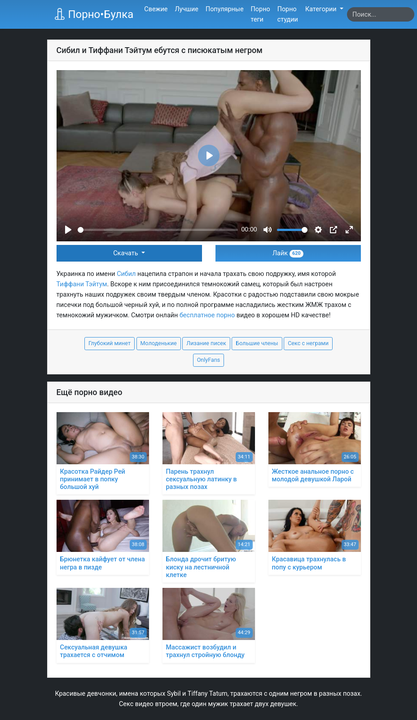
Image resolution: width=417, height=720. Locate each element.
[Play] (68, 229)
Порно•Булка (94, 14)
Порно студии (287, 14)
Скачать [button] (126, 253)
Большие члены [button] (257, 343)
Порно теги (260, 14)
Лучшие (186, 9)
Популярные (225, 9)
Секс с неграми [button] (308, 343)
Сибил (126, 274)
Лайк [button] (287, 253)
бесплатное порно (207, 315)
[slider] (158, 230)
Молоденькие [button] (158, 343)
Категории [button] (321, 9)
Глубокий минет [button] (109, 343)
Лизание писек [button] (206, 343)
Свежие (155, 9)
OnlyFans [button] (208, 359)
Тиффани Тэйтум (82, 284)
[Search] (380, 14)
